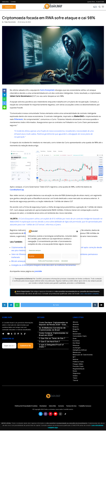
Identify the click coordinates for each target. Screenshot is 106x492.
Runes (75, 371)
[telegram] (3, 334)
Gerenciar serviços (35, 250)
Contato (61, 406)
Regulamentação (78, 369)
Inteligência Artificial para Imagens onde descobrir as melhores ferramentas (43, 265)
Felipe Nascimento (10, 22)
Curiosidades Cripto (80, 336)
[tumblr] (11, 334)
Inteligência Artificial (80, 350)
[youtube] (8, 334)
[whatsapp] (60, 414)
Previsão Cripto (78, 366)
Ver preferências (69, 256)
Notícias (75, 359)
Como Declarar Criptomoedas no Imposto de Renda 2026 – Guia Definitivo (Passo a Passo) (53, 324)
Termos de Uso (71, 406)
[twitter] (21, 334)
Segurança (76, 373)
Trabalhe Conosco (85, 406)
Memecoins (77, 352)
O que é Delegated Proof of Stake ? (51, 346)
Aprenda (76, 324)
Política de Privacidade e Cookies (48, 261)
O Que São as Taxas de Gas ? (52, 338)
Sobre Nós (52, 406)
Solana (75, 376)
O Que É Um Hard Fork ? (49, 342)
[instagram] (15, 334)
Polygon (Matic (78, 364)
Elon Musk (76, 343)
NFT (74, 357)
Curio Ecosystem (47, 90)
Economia (76, 341)
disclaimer (64, 261)
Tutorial (75, 380)
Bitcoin (75, 331)
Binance (75, 327)
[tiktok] (24, 334)
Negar (48, 256)
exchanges (77, 348)
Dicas (75, 338)
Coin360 (39, 278)
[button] (77, 231)
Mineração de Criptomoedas (83, 355)
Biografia (76, 329)
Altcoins (75, 322)
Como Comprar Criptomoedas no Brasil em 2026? (53, 334)
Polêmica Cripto (78, 361)
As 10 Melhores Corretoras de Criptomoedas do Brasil (52, 329)
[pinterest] (18, 334)
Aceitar (31, 256)
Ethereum (76, 345)
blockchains (77, 334)
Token (75, 378)
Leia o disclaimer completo (89, 293)
